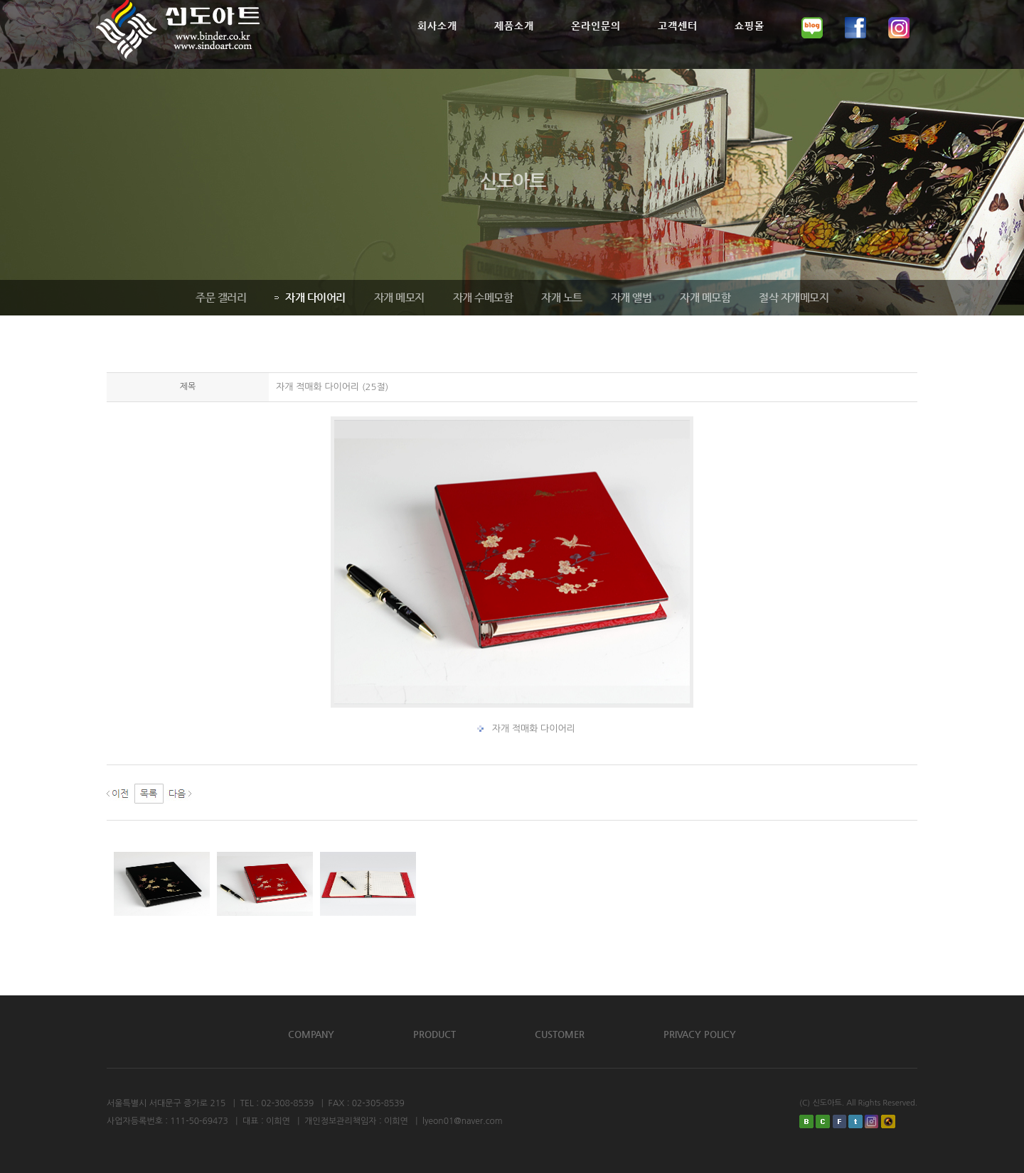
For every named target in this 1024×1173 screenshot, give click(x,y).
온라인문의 (596, 43)
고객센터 (678, 43)
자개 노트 (561, 297)
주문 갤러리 (220, 297)
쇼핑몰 (749, 43)
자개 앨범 (630, 297)
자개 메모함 (704, 297)
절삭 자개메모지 (793, 297)
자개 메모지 (398, 297)
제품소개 (514, 43)
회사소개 (437, 43)
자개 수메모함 (482, 297)
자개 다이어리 (309, 297)
